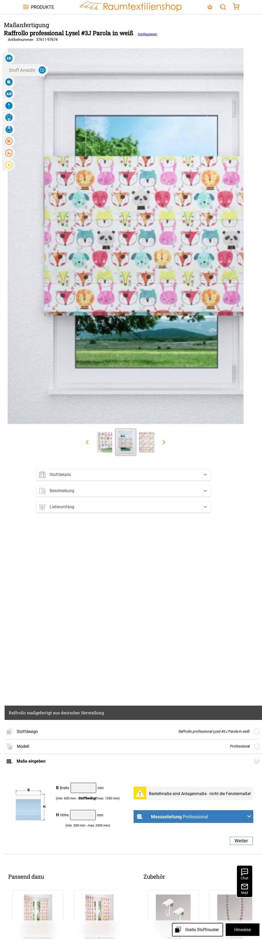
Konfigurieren (147, 34)
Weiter (241, 840)
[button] (123, 473)
